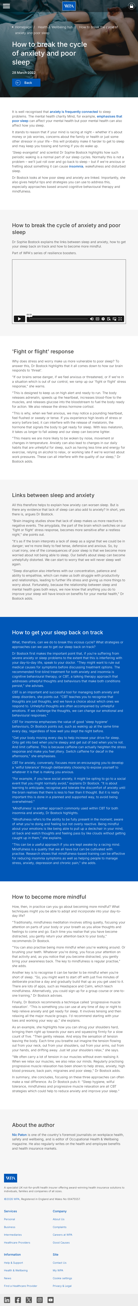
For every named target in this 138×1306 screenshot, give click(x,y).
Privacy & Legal (62, 1285)
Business (9, 1227)
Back (28, 83)
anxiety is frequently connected (74, 112)
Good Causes (61, 1242)
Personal (9, 1219)
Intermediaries (13, 1234)
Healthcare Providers (17, 1242)
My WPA (58, 1270)
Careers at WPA (62, 1234)
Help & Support (13, 1262)
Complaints (59, 1227)
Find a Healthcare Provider (20, 1285)
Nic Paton (19, 1135)
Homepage (23, 27)
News (7, 1278)
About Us (58, 1219)
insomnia (76, 166)
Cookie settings (62, 1278)
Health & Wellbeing (16, 1270)
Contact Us (59, 1262)
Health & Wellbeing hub (55, 27)
